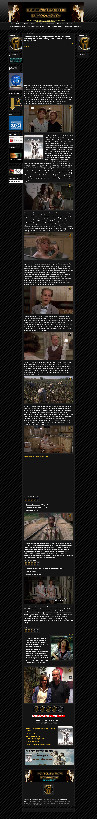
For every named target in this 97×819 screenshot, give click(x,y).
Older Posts (70, 810)
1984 (28, 801)
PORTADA (18, 23)
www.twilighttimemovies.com (48, 723)
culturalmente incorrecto (41, 801)
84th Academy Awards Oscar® (73, 26)
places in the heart (56, 803)
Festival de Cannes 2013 (34, 29)
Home (11, 23)
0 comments (53, 799)
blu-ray (31, 801)
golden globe (61, 801)
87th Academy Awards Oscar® (17, 26)
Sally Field (66, 803)
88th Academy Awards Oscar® (64, 23)
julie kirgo (33, 803)
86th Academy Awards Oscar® (36, 26)
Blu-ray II (33, 23)
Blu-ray (26, 23)
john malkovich (27, 803)
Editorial (69, 29)
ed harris (49, 801)
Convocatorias (50, 23)
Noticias (41, 23)
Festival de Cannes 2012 (50, 29)
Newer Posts (27, 810)
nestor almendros (39, 803)
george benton (55, 801)
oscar (50, 803)
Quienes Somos (79, 29)
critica (34, 801)
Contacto (61, 29)
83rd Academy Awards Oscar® (17, 29)
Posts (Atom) (51, 814)
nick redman (46, 803)
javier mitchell (68, 801)
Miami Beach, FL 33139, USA (34, 804)
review (62, 803)
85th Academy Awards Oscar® (54, 26)
